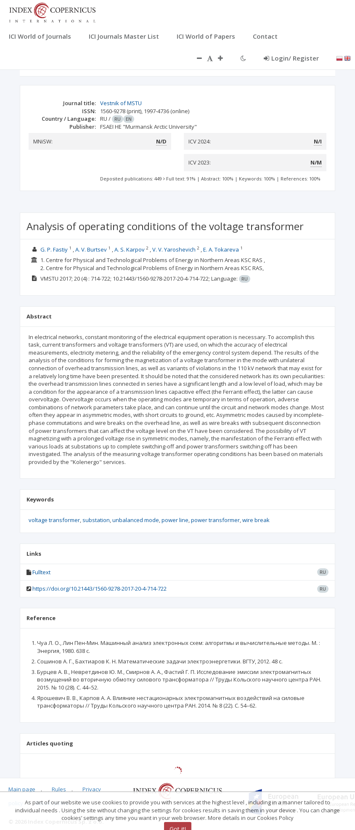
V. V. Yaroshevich (174, 249)
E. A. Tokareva (221, 249)
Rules (59, 789)
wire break (256, 520)
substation (96, 520)
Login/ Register (291, 58)
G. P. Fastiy (54, 249)
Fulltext (41, 572)
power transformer (215, 520)
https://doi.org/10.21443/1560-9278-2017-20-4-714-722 (99, 588)
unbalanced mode (135, 520)
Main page (21, 789)
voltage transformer (54, 520)
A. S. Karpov (129, 249)
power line (175, 520)
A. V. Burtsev (91, 249)
